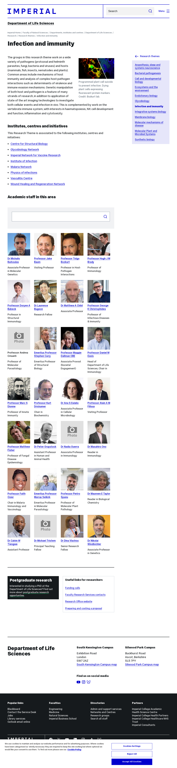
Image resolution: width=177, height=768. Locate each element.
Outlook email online (19, 721)
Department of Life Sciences (31, 23)
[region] (88, 753)
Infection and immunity (47, 35)
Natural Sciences (58, 715)
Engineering (55, 709)
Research (12, 35)
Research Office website (78, 601)
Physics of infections (24, 172)
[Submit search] (150, 11)
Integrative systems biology (150, 111)
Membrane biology (145, 117)
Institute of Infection (24, 161)
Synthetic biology (145, 139)
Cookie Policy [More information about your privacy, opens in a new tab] (74, 749)
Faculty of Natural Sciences (35, 32)
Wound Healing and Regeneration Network (38, 184)
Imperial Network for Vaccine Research (36, 155)
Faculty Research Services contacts (85, 594)
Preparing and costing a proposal (83, 608)
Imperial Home (14, 32)
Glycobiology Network (25, 149)
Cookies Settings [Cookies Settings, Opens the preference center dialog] (131, 746)
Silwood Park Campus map (142, 664)
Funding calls (72, 588)
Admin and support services (106, 709)
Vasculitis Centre (21, 178)
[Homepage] (55, 11)
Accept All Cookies (131, 761)
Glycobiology (142, 101)
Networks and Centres (103, 712)
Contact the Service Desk (22, 712)
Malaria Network (21, 167)
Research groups (100, 715)
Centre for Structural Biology (29, 143)
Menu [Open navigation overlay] (164, 11)
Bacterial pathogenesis (148, 73)
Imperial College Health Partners (150, 715)
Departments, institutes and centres (66, 32)
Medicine (54, 712)
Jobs (10, 715)
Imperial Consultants (143, 725)
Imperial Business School (63, 718)
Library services (16, 718)
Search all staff (99, 718)
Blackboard (14, 709)
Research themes (27, 35)
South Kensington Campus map (97, 664)
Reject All (132, 754)
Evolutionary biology (146, 95)
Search (105, 216)
